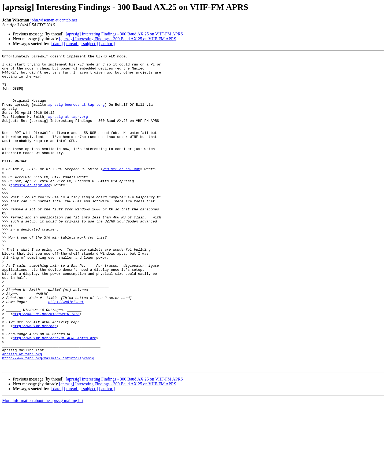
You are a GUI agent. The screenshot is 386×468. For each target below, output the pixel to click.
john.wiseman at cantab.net (53, 20)
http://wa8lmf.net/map (35, 380)
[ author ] (107, 43)
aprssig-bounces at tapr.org (76, 114)
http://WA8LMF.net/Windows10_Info (46, 366)
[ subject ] (89, 43)
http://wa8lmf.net (66, 351)
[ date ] (57, 43)
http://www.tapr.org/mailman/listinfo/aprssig (48, 419)
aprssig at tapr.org (68, 129)
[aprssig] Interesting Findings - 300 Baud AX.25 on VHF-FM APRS (124, 34)
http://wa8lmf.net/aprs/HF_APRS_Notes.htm (54, 395)
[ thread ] (72, 43)
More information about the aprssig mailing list (42, 463)
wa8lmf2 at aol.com (121, 192)
